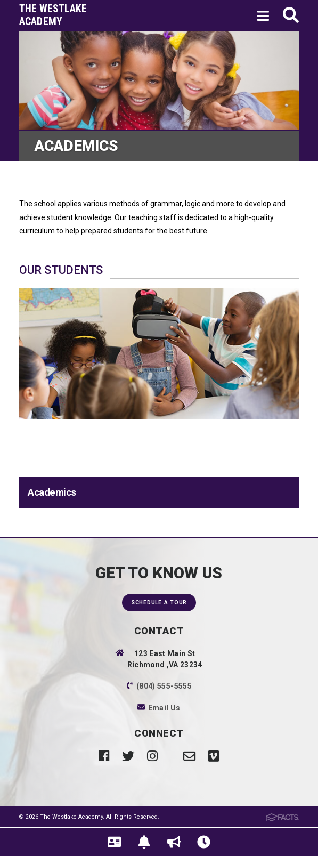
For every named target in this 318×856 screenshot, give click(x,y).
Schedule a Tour (159, 602)
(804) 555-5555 (164, 686)
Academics (52, 492)
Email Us (164, 708)
